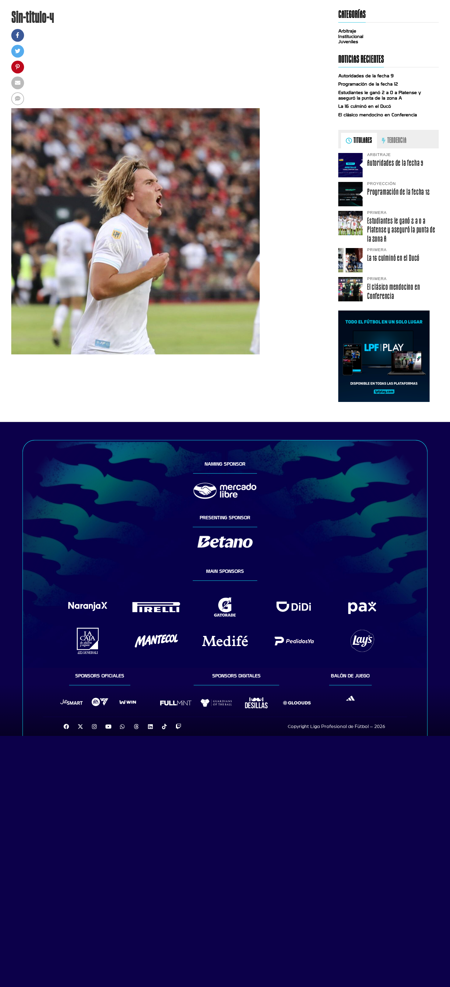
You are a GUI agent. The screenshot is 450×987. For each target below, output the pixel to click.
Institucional (350, 36)
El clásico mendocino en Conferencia (377, 114)
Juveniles (348, 41)
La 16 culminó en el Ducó (364, 106)
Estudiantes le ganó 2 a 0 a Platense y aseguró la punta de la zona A (379, 95)
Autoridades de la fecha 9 (366, 75)
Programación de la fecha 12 (368, 84)
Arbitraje (347, 31)
